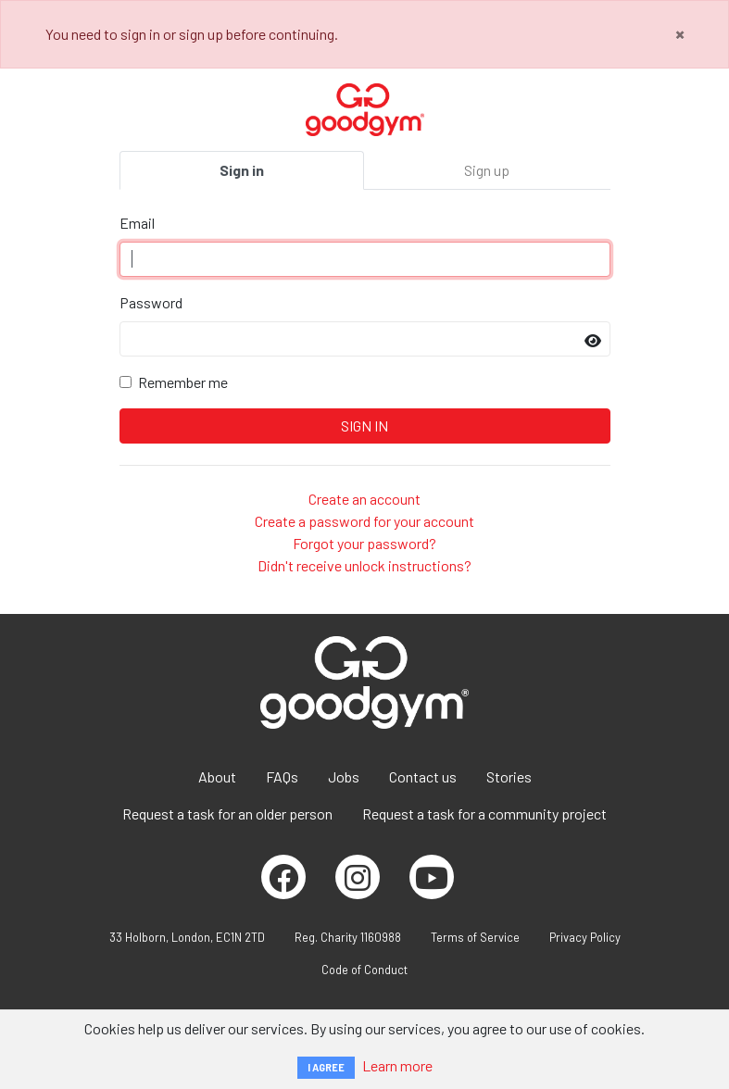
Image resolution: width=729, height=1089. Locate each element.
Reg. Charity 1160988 (348, 937)
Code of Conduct (364, 969)
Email (137, 223)
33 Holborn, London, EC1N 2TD (187, 937)
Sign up (486, 170)
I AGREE (326, 1067)
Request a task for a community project (484, 813)
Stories (509, 776)
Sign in (242, 170)
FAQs (282, 776)
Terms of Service (475, 937)
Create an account (364, 498)
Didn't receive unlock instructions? (364, 565)
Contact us (423, 776)
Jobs (343, 776)
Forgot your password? (364, 543)
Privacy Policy (585, 937)
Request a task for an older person (227, 813)
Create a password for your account (364, 521)
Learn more (397, 1065)
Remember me (183, 382)
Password (150, 302)
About (217, 776)
